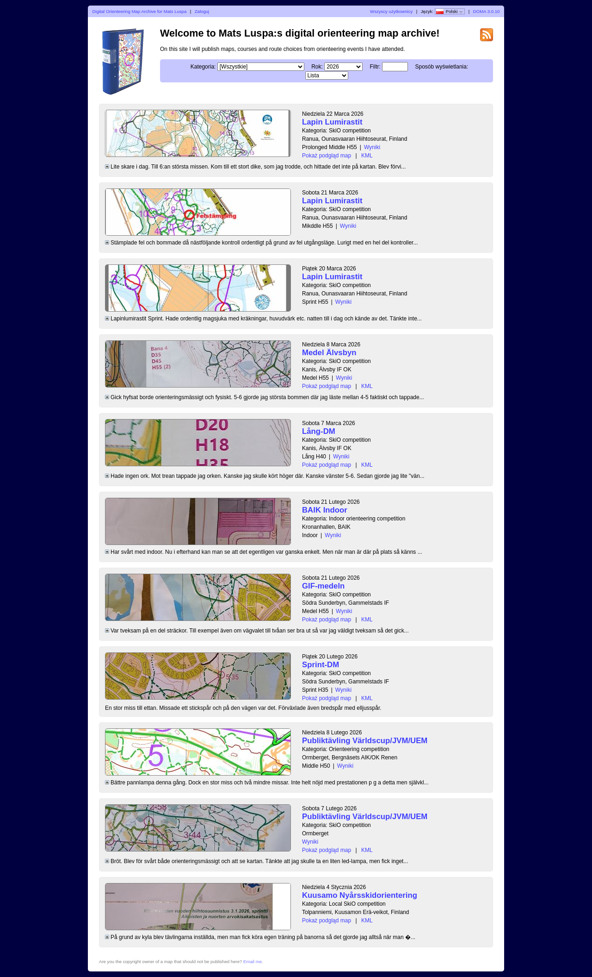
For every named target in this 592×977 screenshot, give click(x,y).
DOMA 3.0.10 (486, 11)
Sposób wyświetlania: (442, 66)
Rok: (317, 66)
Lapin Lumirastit (332, 122)
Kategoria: (203, 66)
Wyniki (372, 147)
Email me (252, 961)
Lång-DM (318, 431)
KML (367, 155)
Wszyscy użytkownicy (391, 11)
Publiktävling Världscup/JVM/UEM (364, 740)
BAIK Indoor (324, 510)
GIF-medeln (323, 586)
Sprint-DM (320, 664)
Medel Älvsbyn (329, 352)
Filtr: (375, 66)
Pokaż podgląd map (326, 155)
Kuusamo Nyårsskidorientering (359, 895)
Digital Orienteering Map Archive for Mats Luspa (139, 11)
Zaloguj (202, 11)
